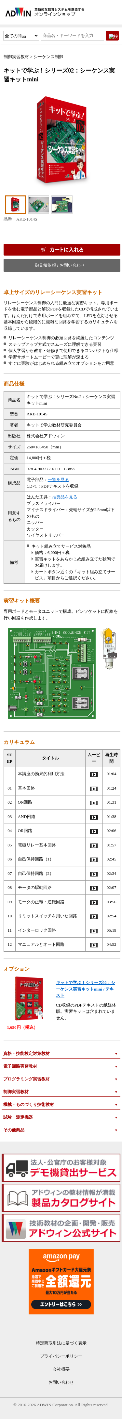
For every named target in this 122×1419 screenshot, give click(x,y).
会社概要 (61, 1369)
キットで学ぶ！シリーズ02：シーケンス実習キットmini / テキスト (85, 989)
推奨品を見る (64, 496)
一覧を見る (58, 479)
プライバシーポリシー (61, 1356)
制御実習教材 (16, 56)
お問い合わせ (61, 1382)
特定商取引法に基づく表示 (61, 1343)
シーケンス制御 (48, 56)
